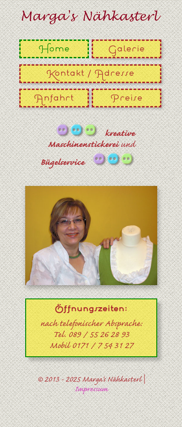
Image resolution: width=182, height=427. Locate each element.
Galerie (126, 49)
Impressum (91, 390)
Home (54, 49)
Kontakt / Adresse (90, 73)
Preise (126, 98)
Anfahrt (54, 98)
